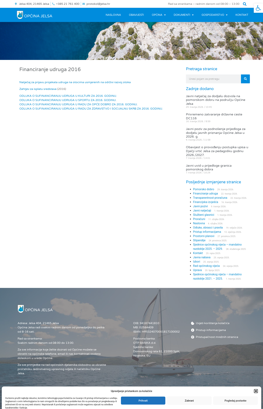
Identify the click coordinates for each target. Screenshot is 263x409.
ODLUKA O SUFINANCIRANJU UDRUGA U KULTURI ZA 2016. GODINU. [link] (68, 96)
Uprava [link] (197, 270)
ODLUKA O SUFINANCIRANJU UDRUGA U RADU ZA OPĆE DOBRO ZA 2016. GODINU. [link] (78, 104)
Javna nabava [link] (201, 257)
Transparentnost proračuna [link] (210, 197)
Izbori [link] (196, 261)
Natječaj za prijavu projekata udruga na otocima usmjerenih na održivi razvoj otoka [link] (75, 82)
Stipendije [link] (199, 240)
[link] (258, 8)
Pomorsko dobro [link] (203, 189)
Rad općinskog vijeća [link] (206, 266)
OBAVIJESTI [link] (136, 14)
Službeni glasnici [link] (203, 214)
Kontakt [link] (241, 14)
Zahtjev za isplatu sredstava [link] (37, 89)
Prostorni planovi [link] (203, 236)
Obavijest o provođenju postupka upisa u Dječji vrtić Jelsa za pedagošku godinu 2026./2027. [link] (217, 151)
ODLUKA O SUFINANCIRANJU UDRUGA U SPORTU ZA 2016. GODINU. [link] (67, 100)
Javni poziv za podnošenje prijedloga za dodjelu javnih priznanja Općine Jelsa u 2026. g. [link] (215, 132)
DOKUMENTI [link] (184, 15)
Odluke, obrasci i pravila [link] (208, 227)
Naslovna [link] (113, 14)
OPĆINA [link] (159, 15)
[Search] (245, 78)
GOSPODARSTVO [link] (214, 15)
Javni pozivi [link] (200, 206)
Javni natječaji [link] (202, 210)
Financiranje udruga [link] (205, 193)
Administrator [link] (171, 400)
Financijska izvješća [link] (205, 202)
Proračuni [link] (199, 219)
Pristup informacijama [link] (207, 231)
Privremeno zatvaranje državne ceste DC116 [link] (214, 116)
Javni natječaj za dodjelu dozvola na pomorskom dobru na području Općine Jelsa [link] (215, 100)
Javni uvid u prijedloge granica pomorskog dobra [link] (209, 167)
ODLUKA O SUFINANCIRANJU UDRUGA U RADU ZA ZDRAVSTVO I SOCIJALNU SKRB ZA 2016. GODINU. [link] (91, 108)
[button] (244, 4)
